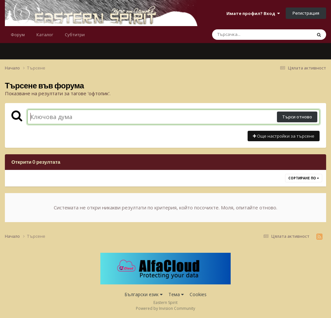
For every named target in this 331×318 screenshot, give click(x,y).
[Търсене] (245, 34)
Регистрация (306, 13)
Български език (143, 294)
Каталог (44, 35)
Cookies (198, 294)
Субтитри (75, 35)
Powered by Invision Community (165, 308)
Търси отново (297, 117)
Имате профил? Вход (253, 13)
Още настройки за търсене (283, 136)
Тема (176, 294)
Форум (18, 35)
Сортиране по (303, 178)
